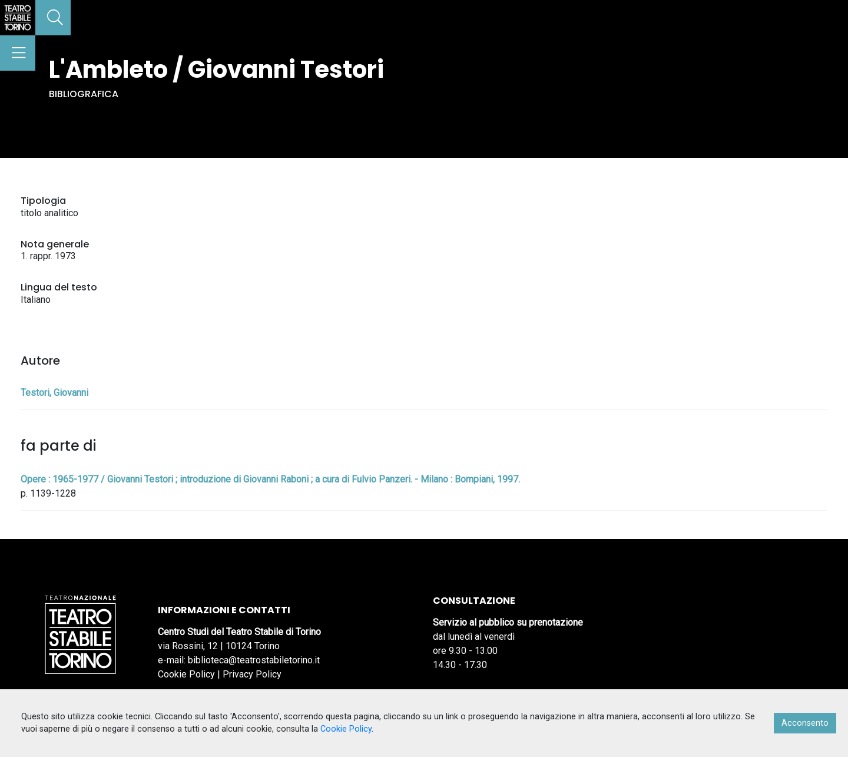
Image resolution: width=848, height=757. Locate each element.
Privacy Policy (252, 674)
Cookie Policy (186, 674)
